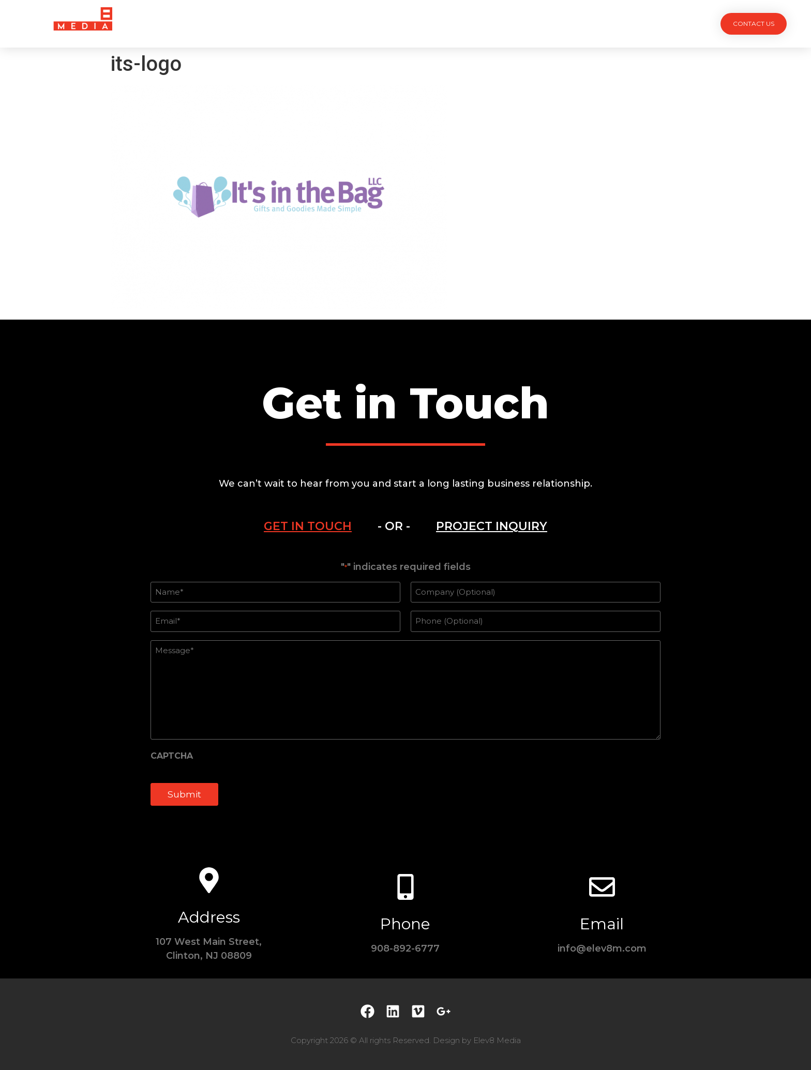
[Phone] (405, 887)
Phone (405, 923)
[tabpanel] (405, 689)
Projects (290, 23)
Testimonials (456, 23)
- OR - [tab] (394, 526)
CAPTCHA (172, 756)
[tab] (308, 526)
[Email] (602, 887)
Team (397, 23)
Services (348, 23)
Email (602, 923)
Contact (522, 23)
